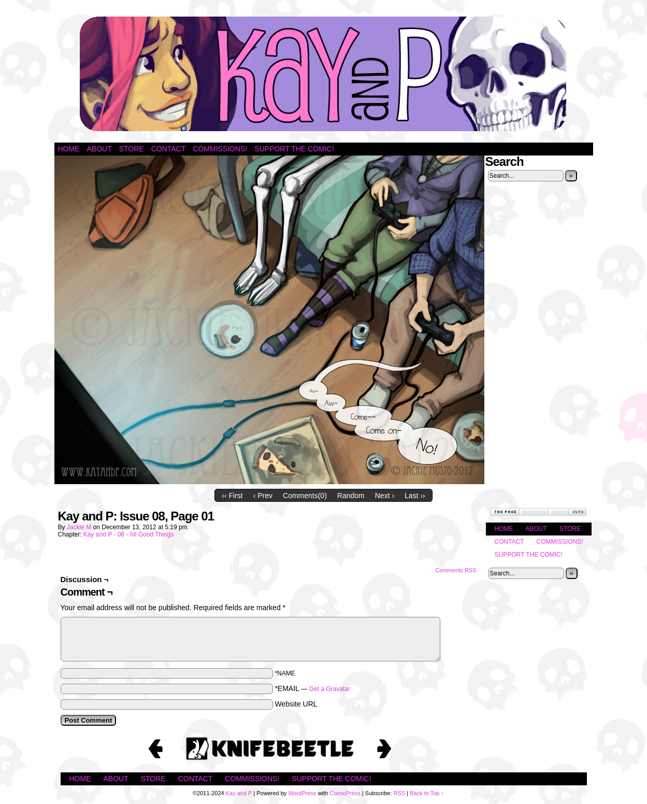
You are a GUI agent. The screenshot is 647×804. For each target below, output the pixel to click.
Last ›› (415, 495)
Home (69, 149)
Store (131, 149)
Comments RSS (456, 570)
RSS (400, 793)
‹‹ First (232, 495)
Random (351, 495)
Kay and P (323, 74)
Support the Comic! (294, 149)
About (99, 149)
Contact (168, 149)
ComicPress (344, 793)
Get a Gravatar (329, 689)
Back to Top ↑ (427, 793)
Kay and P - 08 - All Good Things (128, 534)
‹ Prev (262, 495)
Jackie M (79, 527)
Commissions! (220, 149)
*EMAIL (312, 688)
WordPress (302, 793)
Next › (384, 495)
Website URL (296, 704)
